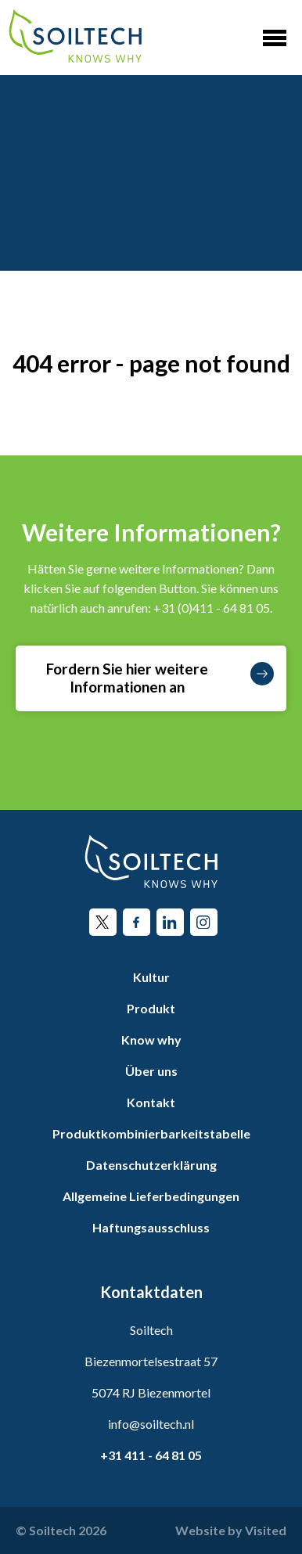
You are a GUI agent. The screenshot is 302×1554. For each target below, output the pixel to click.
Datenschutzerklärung (151, 1164)
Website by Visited (230, 1530)
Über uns (151, 1070)
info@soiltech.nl (151, 1423)
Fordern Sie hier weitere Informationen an (160, 678)
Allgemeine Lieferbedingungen (151, 1196)
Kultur (151, 976)
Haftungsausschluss (151, 1227)
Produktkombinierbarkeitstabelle (151, 1133)
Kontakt (151, 1102)
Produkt (151, 1008)
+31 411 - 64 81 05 (151, 1455)
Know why (151, 1039)
